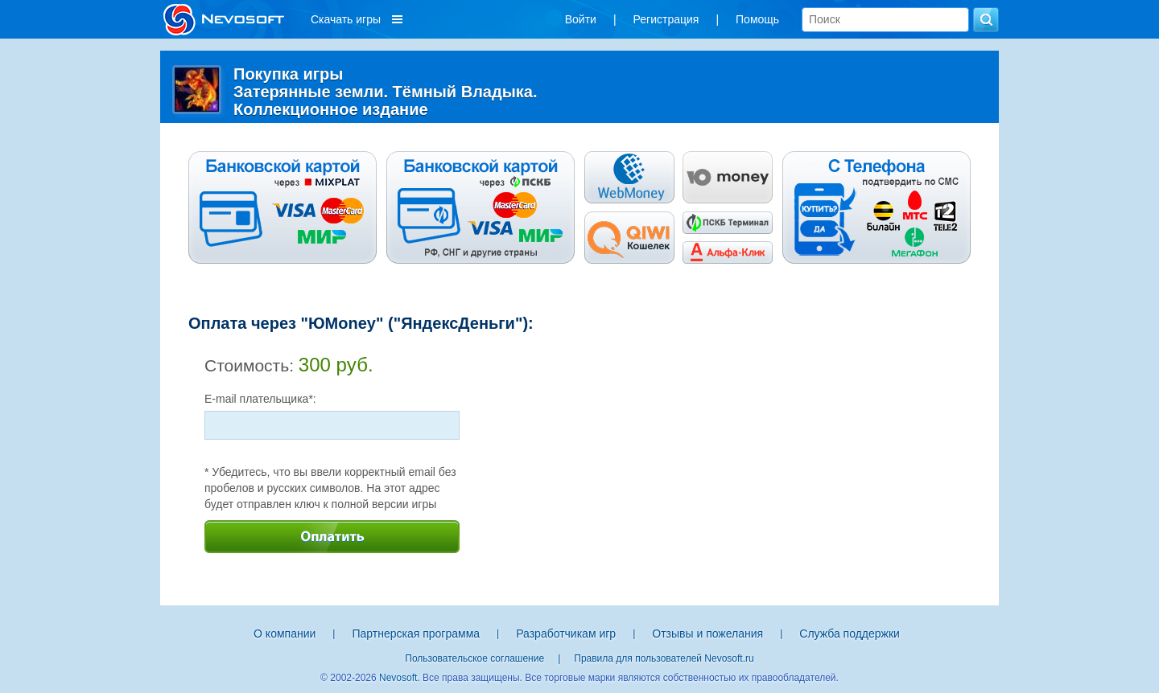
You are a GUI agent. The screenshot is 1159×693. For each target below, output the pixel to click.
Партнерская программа (416, 633)
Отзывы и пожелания (707, 633)
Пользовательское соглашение (474, 658)
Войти (580, 19)
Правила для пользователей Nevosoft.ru (663, 658)
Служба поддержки (849, 633)
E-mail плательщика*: (260, 398)
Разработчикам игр (566, 633)
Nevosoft (398, 677)
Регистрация (666, 19)
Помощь (757, 19)
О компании (285, 633)
